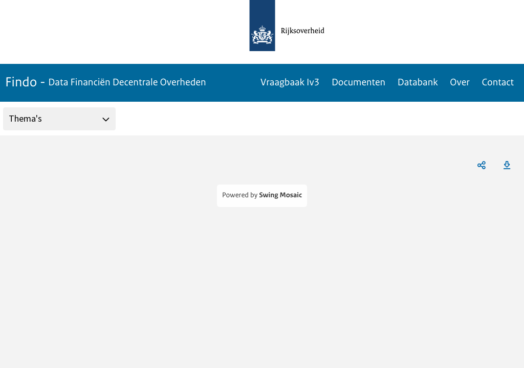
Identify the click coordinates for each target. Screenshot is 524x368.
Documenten (358, 82)
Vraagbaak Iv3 (289, 82)
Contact (498, 82)
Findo (105, 82)
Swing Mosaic (280, 195)
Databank (418, 82)
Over (459, 82)
